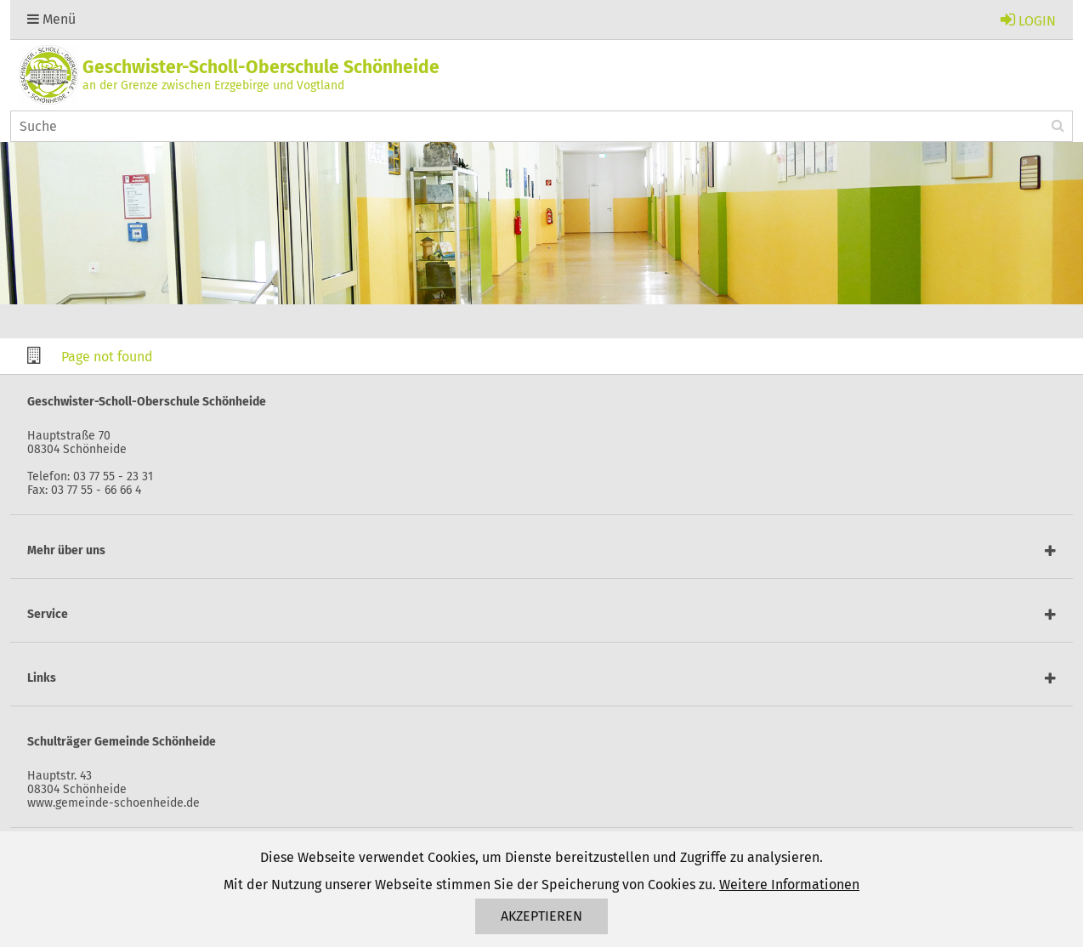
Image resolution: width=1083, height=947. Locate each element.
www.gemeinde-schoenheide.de (113, 803)
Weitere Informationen (789, 884)
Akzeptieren (541, 916)
